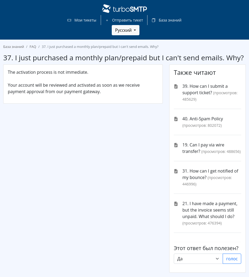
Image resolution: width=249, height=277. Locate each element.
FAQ (33, 46)
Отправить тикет (124, 20)
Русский (124, 30)
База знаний (166, 20)
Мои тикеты (81, 20)
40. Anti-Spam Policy (202, 119)
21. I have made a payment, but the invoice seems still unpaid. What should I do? (209, 210)
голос (232, 259)
